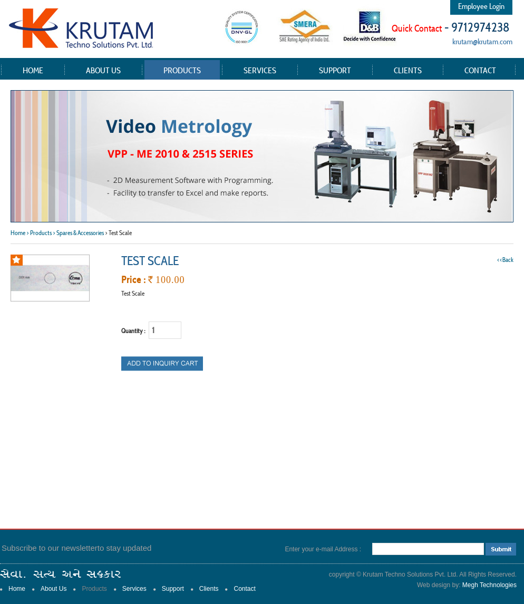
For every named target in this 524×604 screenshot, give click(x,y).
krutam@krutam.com (482, 41)
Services (260, 70)
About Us (103, 70)
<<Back (505, 260)
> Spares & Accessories (78, 233)
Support (335, 70)
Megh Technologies (489, 585)
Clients (408, 70)
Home (33, 70)
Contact (480, 70)
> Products (39, 233)
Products (182, 70)
